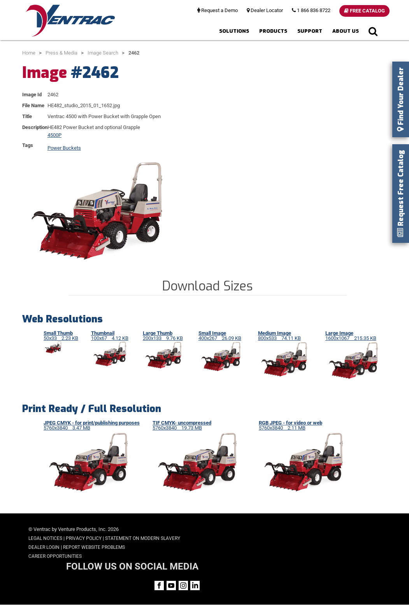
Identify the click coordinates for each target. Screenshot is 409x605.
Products (273, 31)
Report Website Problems (94, 547)
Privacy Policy (84, 538)
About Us (345, 31)
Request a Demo (217, 10)
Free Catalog (364, 11)
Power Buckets (64, 148)
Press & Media (61, 53)
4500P (54, 135)
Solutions (234, 31)
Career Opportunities (55, 556)
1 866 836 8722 (311, 10)
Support (309, 31)
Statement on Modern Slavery (142, 538)
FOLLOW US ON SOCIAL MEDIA (321, 530)
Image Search (103, 53)
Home (28, 53)
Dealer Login (44, 547)
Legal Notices (45, 538)
